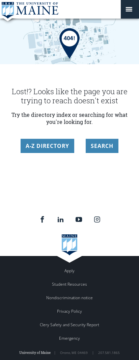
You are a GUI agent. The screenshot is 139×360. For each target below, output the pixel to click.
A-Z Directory (47, 146)
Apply (69, 271)
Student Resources (69, 284)
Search (102, 146)
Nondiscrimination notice (69, 298)
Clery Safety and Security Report (69, 325)
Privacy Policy (69, 311)
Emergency (69, 338)
